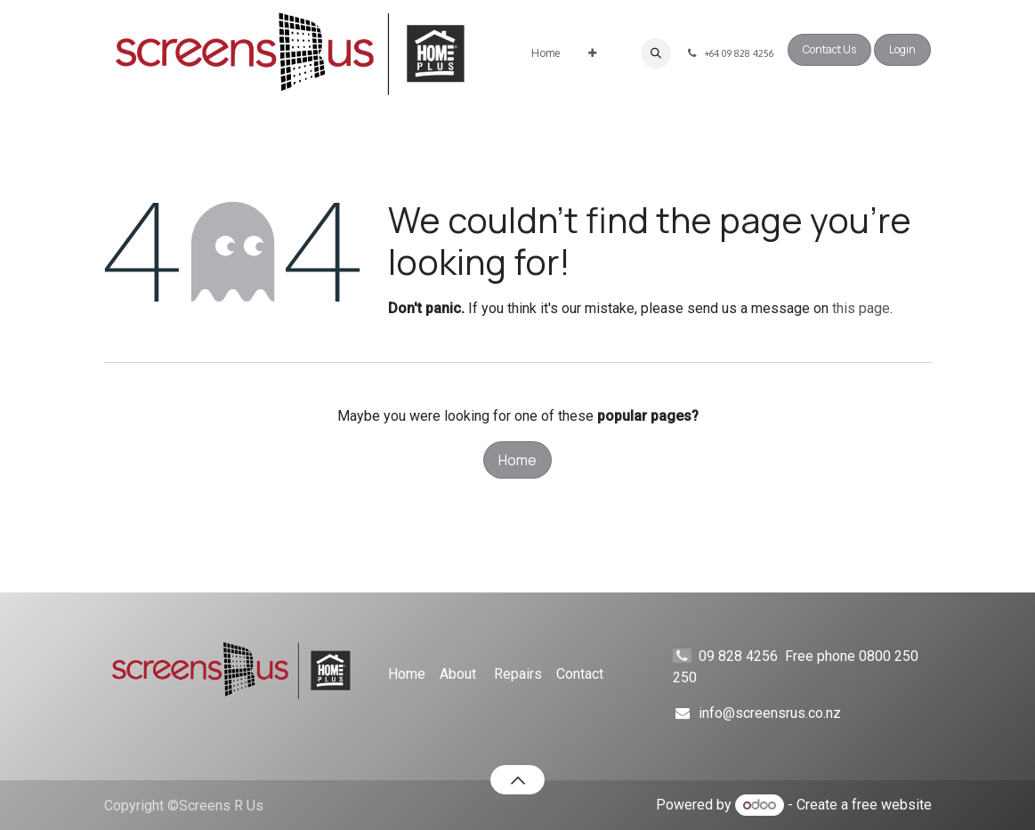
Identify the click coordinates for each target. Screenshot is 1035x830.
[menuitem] (545, 53)
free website (892, 804)
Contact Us (829, 49)
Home (517, 460)
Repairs (518, 673)
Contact (579, 673)
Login (902, 49)
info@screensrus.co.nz (770, 713)
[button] (656, 53)
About (458, 673)
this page (861, 308)
